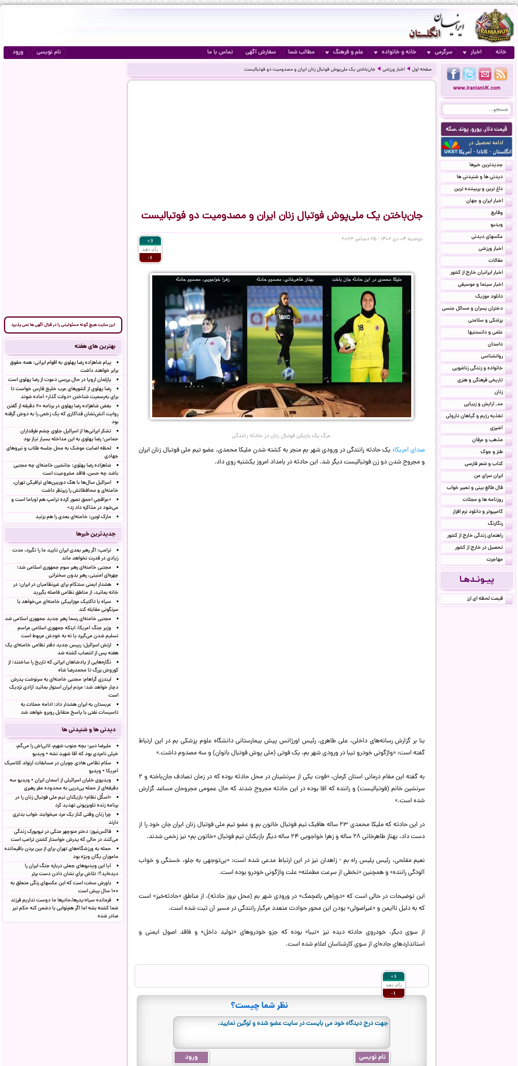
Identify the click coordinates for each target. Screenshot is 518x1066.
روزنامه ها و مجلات (487, 500)
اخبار (472, 52)
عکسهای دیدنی (491, 237)
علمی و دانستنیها (490, 333)
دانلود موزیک (493, 297)
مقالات (500, 261)
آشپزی (501, 428)
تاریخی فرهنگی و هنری (484, 381)
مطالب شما (301, 52)
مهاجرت (499, 560)
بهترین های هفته (95, 346)
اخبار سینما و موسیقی (485, 285)
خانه (501, 52)
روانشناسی (496, 357)
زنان (503, 393)
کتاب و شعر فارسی (488, 464)
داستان (500, 345)
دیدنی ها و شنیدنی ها (484, 177)
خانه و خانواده (395, 52)
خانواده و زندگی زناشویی (482, 369)
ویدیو (501, 225)
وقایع (501, 213)
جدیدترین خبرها (490, 165)
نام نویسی (49, 52)
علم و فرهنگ (344, 52)
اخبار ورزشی (394, 69)
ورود (17, 52)
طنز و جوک (496, 452)
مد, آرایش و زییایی (488, 404)
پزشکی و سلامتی (490, 321)
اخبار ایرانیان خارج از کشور (481, 273)
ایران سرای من (493, 476)
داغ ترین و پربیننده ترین (483, 189)
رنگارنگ (500, 524)
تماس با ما (220, 52)
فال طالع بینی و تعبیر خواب (479, 488)
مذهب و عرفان (492, 440)
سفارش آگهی (260, 52)
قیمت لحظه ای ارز (489, 599)
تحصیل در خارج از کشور (483, 548)
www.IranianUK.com (476, 88)
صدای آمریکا (409, 450)
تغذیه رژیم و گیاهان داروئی (479, 416)
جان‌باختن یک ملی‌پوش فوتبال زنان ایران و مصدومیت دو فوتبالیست (309, 69)
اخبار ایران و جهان (489, 201)
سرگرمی (439, 52)
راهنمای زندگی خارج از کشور (479, 536)
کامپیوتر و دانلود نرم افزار (482, 512)
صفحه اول (422, 69)
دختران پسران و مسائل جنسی (477, 309)
